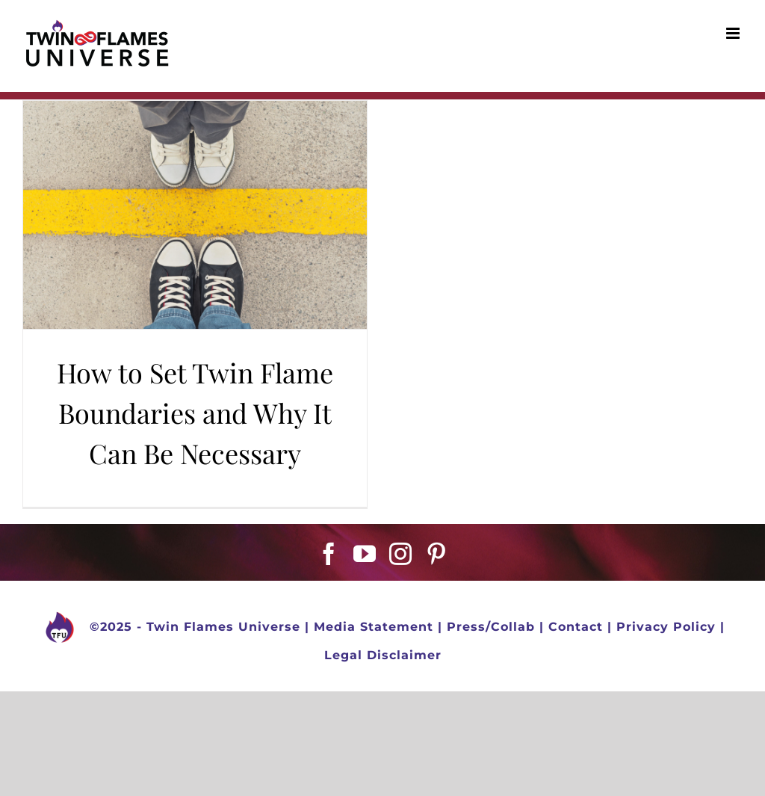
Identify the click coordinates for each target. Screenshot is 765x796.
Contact (575, 627)
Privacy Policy (666, 627)
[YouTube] (365, 554)
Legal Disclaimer (383, 655)
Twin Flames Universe (223, 627)
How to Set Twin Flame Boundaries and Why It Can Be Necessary (195, 412)
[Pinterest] (436, 554)
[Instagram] (400, 554)
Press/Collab (491, 627)
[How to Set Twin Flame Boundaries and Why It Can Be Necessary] (195, 215)
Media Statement (373, 627)
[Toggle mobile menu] (734, 33)
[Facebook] (329, 554)
